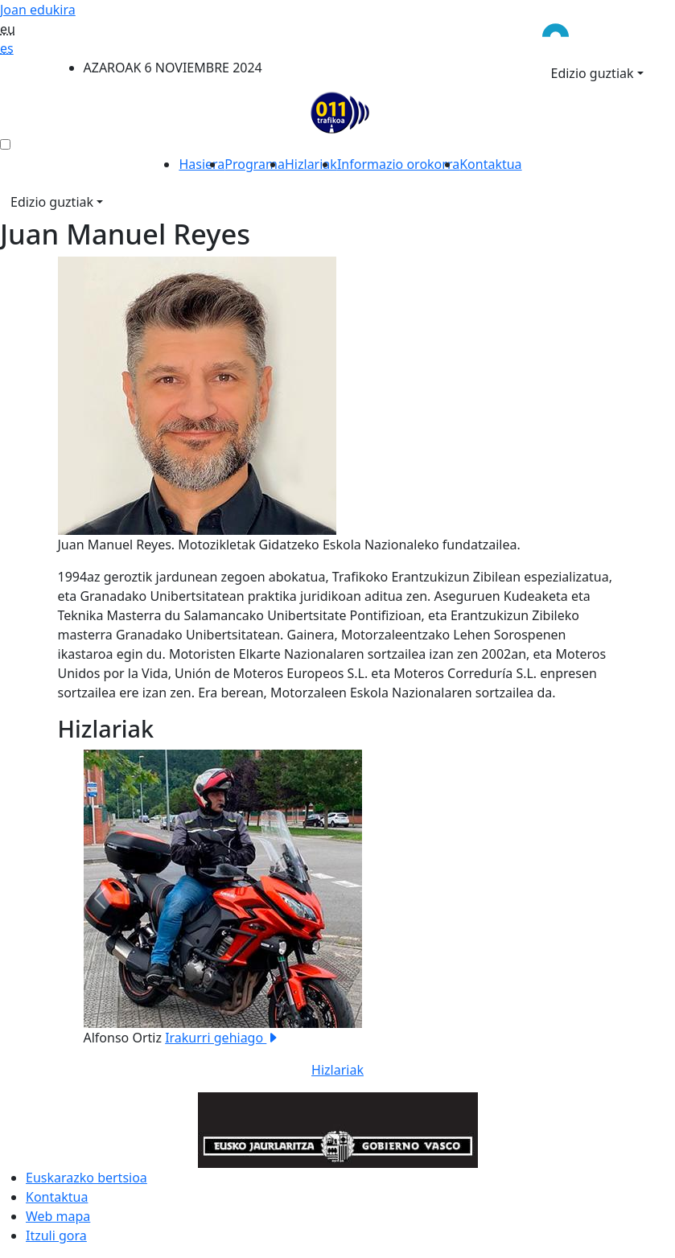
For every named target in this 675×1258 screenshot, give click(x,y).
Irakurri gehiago (222, 1037)
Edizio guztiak (592, 73)
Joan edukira (38, 9)
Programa (254, 164)
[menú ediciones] (5, 144)
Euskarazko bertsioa (86, 1177)
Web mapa (58, 1216)
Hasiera (201, 164)
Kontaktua (490, 164)
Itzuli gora (56, 1235)
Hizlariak (311, 164)
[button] (100, 898)
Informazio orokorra (398, 164)
